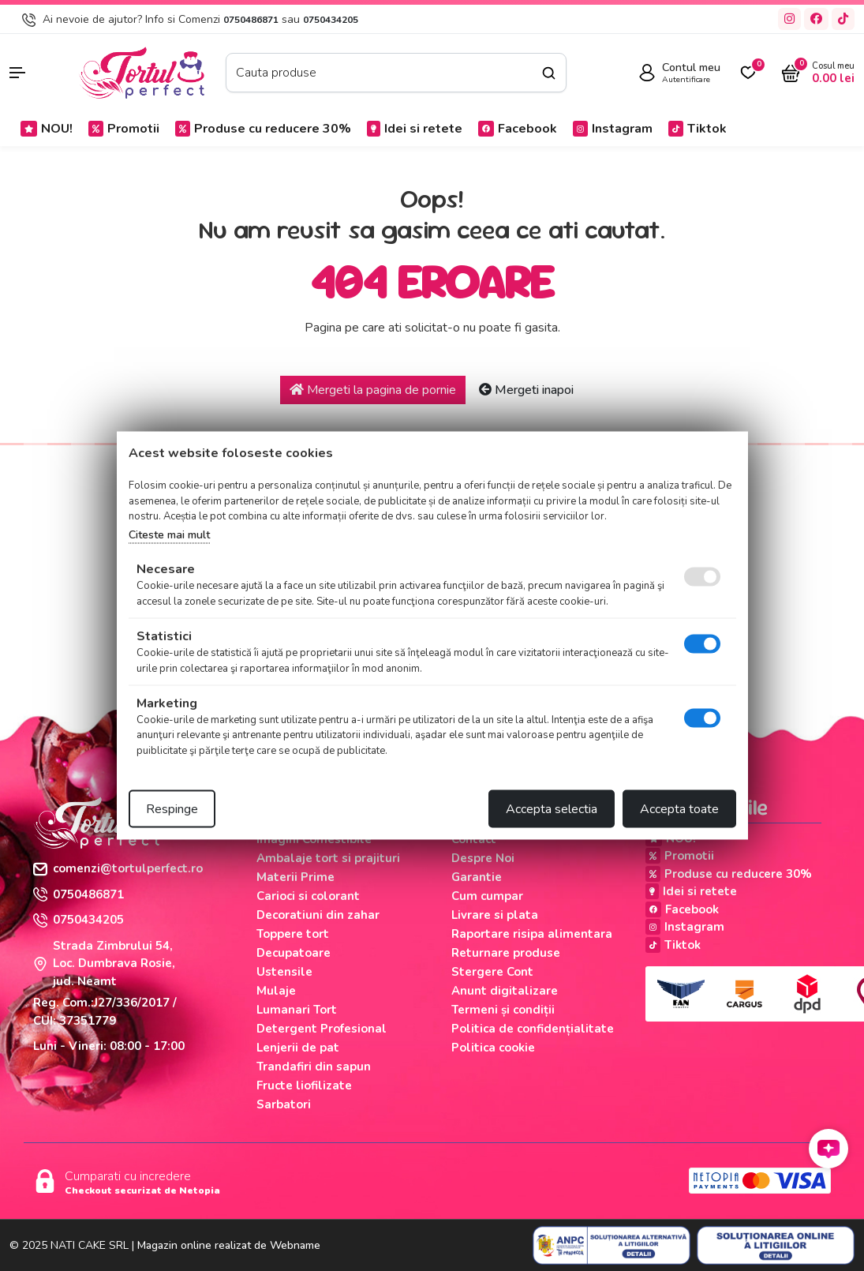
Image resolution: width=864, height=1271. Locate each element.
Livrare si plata (494, 915)
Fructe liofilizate (304, 1085)
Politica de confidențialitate (532, 1029)
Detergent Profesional (321, 1029)
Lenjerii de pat (297, 1047)
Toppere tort (292, 934)
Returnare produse (505, 953)
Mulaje (276, 991)
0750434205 (330, 19)
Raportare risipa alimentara (531, 934)
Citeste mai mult (169, 534)
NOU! (47, 128)
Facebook (517, 128)
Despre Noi (482, 858)
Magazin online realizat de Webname (228, 1245)
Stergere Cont (492, 972)
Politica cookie (493, 1047)
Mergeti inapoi (526, 390)
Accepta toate (679, 809)
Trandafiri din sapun (313, 1066)
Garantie (476, 877)
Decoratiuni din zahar (318, 915)
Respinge (172, 809)
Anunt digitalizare (504, 991)
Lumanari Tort (296, 1010)
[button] (35, 72)
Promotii (123, 128)
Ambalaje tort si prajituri (328, 858)
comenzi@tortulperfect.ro (118, 868)
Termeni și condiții (503, 1010)
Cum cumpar (487, 896)
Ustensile (284, 972)
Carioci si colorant (308, 896)
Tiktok (697, 128)
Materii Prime (295, 877)
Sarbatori (283, 1104)
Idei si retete (414, 128)
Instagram (613, 128)
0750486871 (251, 19)
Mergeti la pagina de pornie (373, 390)
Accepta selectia (551, 809)
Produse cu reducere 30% (263, 128)
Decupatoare (293, 953)
